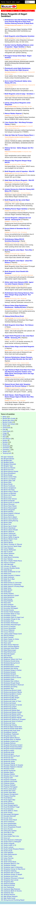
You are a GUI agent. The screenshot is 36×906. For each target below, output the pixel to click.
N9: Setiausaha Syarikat (8, 831)
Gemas (5, 426)
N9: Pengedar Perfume (8, 743)
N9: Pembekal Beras (7, 665)
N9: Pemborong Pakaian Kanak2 (11, 712)
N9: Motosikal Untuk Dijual (10, 648)
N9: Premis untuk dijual (8, 789)
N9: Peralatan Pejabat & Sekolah (11, 767)
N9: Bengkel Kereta (7, 462)
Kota (4, 429)
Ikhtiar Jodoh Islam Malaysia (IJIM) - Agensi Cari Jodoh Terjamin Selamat (19, 283)
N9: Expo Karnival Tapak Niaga (11, 546)
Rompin (5, 444)
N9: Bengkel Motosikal (8, 464)
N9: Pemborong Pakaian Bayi (10, 710)
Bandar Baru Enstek (9, 418)
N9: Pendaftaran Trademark (10, 734)
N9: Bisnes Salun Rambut (9, 519)
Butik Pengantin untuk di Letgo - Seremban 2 (19, 94)
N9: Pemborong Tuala (8, 723)
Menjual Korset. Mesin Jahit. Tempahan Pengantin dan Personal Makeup (17, 385)
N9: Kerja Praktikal (7, 601)
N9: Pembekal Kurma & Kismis (11, 677)
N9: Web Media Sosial (8, 898)
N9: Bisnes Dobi (6, 482)
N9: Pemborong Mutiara (9, 708)
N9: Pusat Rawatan (7, 809)
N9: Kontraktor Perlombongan (11, 625)
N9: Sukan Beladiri (7, 852)
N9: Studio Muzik (6, 851)
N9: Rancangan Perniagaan (10, 814)
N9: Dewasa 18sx (6, 541)
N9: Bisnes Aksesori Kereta (9, 471)
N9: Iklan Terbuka (7, 559)
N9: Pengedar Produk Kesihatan (11, 748)
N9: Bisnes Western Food (9, 539)
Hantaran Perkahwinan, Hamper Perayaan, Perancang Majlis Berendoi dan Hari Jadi (18, 358)
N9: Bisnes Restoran (7, 515)
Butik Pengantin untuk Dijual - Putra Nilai (18, 250)
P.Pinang (28, 11)
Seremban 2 (6, 449)
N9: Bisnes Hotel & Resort (9, 491)
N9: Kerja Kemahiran (7, 597)
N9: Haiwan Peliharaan (8, 550)
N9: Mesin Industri (7, 641)
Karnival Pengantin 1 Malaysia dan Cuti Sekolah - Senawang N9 (18, 219)
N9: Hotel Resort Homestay (10, 557)
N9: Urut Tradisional (7, 887)
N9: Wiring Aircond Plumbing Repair (12, 900)
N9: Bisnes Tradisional (8, 533)
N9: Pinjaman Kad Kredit (9, 781)
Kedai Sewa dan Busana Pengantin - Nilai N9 (19, 180)
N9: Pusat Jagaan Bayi (8, 800)
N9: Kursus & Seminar (8, 626)
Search (8, 2)
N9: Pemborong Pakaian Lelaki (11, 714)
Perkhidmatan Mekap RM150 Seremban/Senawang (14, 240)
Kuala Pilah (6, 431)
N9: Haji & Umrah (7, 552)
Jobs (13, 2)
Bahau (5, 417)
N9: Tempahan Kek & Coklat (10, 872)
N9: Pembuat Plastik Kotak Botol (11, 728)
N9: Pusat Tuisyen (6, 812)
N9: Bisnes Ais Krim (7, 469)
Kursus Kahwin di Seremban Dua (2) (17, 228)
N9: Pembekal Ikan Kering (9, 668)
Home (3, 2)
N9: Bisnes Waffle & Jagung (10, 537)
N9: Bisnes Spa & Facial (9, 526)
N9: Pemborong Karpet (8, 703)
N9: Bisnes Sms (6, 524)
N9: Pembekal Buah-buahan (10, 666)
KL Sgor (4, 11)
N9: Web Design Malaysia (9, 896)
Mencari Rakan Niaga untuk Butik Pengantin (19, 346)
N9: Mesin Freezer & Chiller (10, 639)
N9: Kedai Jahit (6, 581)
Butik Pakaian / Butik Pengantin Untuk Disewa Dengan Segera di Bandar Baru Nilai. (19, 396)
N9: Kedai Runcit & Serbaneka (11, 584)
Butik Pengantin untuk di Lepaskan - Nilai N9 (19, 171)
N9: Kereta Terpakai (7, 593)
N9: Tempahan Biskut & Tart (10, 863)
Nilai (4, 437)
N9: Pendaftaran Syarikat (9, 732)
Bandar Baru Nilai (8, 420)
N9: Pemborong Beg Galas (9, 696)
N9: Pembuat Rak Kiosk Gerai (10, 730)
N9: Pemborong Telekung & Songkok (13, 719)
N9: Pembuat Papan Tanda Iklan (11, 727)
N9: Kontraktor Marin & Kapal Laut (12, 617)
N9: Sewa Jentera (6, 834)
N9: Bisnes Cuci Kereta (8, 479)
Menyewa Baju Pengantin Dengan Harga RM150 (18, 161)
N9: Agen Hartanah (7, 457)
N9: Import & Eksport (8, 562)
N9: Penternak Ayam (7, 754)
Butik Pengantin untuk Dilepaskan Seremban (19, 36)
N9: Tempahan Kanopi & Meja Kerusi (13, 869)
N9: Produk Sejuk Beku (8, 792)
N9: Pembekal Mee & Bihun (10, 681)
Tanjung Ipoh (7, 453)
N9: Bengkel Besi (6, 460)
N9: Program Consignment (9, 794)
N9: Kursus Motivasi (7, 632)
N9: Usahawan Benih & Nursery (11, 891)
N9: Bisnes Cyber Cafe (8, 480)
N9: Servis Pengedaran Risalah (11, 827)
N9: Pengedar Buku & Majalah (11, 739)
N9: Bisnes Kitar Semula (9, 499)
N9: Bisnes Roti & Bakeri (9, 517)
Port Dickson (7, 439)
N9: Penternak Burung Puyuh (10, 756)
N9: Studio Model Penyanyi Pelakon (12, 849)
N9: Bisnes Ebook (6, 484)
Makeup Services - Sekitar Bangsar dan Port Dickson (19, 149)
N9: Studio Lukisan (7, 847)
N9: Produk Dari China (8, 790)
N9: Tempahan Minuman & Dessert (12, 878)
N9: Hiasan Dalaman (7, 553)
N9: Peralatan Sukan (7, 769)
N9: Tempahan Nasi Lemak (9, 880)
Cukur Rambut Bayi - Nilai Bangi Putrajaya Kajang (19, 123)
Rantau (5, 440)
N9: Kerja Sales (6, 603)
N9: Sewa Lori (5, 838)
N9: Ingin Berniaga (7, 564)
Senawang (6, 446)
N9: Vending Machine (8, 894)
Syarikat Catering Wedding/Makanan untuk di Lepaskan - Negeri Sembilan (19, 46)
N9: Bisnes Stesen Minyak (9, 530)
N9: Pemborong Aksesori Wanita (11, 692)
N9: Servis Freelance (7, 821)
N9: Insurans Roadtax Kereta (10, 568)
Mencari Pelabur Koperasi (13, 113)
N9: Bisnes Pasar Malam (9, 506)
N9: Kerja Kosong (6, 599)
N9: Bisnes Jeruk (6, 497)
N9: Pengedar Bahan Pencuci (10, 738)
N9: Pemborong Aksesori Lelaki (11, 690)
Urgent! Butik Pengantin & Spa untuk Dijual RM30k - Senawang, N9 (19, 337)
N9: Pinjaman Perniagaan (9, 787)
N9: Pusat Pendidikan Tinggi (10, 807)
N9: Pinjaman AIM (7, 778)
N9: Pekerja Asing (6, 657)
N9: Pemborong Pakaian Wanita (11, 717)
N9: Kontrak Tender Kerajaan (10, 612)
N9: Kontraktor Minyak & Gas (10, 619)
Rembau (5, 442)
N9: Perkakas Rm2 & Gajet (9, 776)
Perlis (12, 11)
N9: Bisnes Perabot (7, 511)
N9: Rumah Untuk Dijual (9, 820)
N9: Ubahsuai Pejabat (8, 883)
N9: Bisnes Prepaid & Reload (10, 513)
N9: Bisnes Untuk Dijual (8, 535)
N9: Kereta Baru (6, 592)
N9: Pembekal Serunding (9, 686)
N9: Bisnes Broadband (8, 473)
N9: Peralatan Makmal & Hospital (12, 765)
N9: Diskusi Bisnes (7, 542)
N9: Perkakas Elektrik (8, 774)
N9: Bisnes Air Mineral (8, 468)
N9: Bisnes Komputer (8, 500)
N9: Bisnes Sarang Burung (9, 521)
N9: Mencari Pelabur (7, 635)
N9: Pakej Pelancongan (8, 650)
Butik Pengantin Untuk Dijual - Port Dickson (19, 325)
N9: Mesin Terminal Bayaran (10, 646)
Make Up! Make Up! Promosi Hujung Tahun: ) (19, 135)
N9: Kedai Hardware (7, 577)
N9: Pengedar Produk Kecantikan (11, 747)
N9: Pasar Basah (6, 655)
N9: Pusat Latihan (6, 801)
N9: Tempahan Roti (7, 882)
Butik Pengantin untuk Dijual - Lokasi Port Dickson (18, 261)
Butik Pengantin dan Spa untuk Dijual (17, 200)
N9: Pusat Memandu (7, 803)
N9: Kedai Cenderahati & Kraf (10, 572)
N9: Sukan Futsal (6, 856)
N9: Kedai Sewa (6, 588)
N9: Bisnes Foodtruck (8, 486)
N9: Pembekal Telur (7, 688)
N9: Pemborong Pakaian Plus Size (12, 716)
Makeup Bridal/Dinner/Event (14, 316)
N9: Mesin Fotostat (7, 637)
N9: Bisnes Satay (6, 522)
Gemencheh (6, 427)
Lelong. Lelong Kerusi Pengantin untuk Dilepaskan (17, 104)
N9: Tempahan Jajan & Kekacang (11, 867)
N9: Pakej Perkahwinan (8, 652)
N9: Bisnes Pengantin (8, 510)
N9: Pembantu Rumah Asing (10, 661)
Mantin (5, 435)
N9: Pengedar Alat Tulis (8, 736)
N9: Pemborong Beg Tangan (10, 697)
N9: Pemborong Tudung (9, 725)
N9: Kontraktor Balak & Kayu (10, 614)
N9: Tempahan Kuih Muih (9, 876)
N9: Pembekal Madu (7, 679)
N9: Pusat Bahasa (6, 798)
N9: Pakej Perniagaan (8, 654)
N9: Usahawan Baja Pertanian (10, 889)
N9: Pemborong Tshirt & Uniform (11, 721)
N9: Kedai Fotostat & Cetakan (10, 575)
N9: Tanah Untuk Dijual (8, 862)
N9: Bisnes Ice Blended (8, 493)
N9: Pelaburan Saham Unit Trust (11, 659)
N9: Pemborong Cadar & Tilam (11, 701)
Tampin (5, 451)
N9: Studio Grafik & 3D (8, 845)
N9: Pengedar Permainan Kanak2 (11, 745)
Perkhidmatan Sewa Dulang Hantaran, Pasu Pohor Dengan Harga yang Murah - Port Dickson (19, 295)
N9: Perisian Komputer (8, 770)
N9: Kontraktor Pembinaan (9, 623)
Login (18, 2)
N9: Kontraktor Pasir (7, 621)
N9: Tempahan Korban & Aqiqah (11, 874)
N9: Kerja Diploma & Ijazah (10, 595)
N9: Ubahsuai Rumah (8, 885)
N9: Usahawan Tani (7, 893)
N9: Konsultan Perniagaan (9, 608)
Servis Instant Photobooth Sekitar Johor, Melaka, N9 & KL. (18, 82)
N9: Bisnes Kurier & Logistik (10, 502)
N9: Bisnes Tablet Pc (7, 531)
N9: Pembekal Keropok (8, 674)
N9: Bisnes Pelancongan (9, 508)
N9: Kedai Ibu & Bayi (8, 579)
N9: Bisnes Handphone (8, 488)
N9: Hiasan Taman (7, 555)
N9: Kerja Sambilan (7, 604)
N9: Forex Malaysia (7, 548)
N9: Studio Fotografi (7, 843)
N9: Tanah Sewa (6, 860)
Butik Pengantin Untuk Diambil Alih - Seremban (17, 272)
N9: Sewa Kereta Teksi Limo (10, 836)
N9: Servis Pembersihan (8, 825)
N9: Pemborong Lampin (9, 707)
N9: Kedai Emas (6, 573)
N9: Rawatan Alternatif (8, 816)
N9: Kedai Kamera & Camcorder (11, 583)
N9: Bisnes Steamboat (8, 528)
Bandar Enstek (7, 422)
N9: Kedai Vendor (6, 590)
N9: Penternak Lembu (8, 761)
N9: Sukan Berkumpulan (9, 854)
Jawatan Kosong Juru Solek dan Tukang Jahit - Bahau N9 (20, 190)
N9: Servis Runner (7, 829)
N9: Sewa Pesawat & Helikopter (11, 840)
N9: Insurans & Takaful (8, 566)
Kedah (20, 11)
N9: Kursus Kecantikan (8, 628)
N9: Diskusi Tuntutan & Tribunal (11, 544)
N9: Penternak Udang (8, 763)
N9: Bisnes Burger (7, 475)
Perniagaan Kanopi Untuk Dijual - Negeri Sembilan (18, 57)
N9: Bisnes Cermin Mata (8, 477)
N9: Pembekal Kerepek (8, 672)
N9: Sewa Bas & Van (7, 832)
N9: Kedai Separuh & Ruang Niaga (12, 586)
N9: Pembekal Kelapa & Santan (11, 670)
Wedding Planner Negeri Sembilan (16, 209)
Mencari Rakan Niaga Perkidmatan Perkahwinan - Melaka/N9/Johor (16, 306)
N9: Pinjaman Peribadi (8, 785)
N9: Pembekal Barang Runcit (10, 663)
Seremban (6, 448)
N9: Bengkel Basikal (7, 459)
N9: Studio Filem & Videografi (11, 842)
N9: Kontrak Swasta (7, 610)
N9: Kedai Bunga (6, 570)
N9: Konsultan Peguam (8, 606)
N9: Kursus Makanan (8, 630)
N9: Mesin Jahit (6, 643)
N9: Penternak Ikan (7, 758)
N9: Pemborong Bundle (8, 699)
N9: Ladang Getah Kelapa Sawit (11, 634)
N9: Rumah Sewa (6, 818)
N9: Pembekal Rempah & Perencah (12, 685)
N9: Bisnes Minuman (7, 504)
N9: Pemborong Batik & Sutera (11, 694)
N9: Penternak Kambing (9, 759)
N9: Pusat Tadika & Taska (9, 811)
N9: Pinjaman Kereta (7, 783)
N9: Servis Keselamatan (8, 823)
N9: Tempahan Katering (8, 871)
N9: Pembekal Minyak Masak (10, 683)
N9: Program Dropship (8, 796)
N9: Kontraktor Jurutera (8, 615)
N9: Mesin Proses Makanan (10, 645)
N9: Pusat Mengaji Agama (9, 805)
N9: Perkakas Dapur (7, 772)
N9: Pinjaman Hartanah (8, 780)
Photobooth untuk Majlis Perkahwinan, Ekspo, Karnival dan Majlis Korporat (18, 69)
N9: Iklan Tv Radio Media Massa (11, 561)
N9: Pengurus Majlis (7, 750)
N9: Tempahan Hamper (8, 865)
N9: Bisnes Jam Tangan (8, 495)
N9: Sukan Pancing (7, 858)
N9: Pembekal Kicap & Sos (10, 676)
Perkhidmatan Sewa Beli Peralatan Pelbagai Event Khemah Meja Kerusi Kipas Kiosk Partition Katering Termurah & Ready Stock (19, 21)
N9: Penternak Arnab (7, 752)
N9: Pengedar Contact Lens (9, 741)
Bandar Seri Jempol (9, 424)
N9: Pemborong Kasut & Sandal (11, 705)
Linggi (5, 433)
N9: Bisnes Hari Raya (7, 490)
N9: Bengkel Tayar (7, 466)
